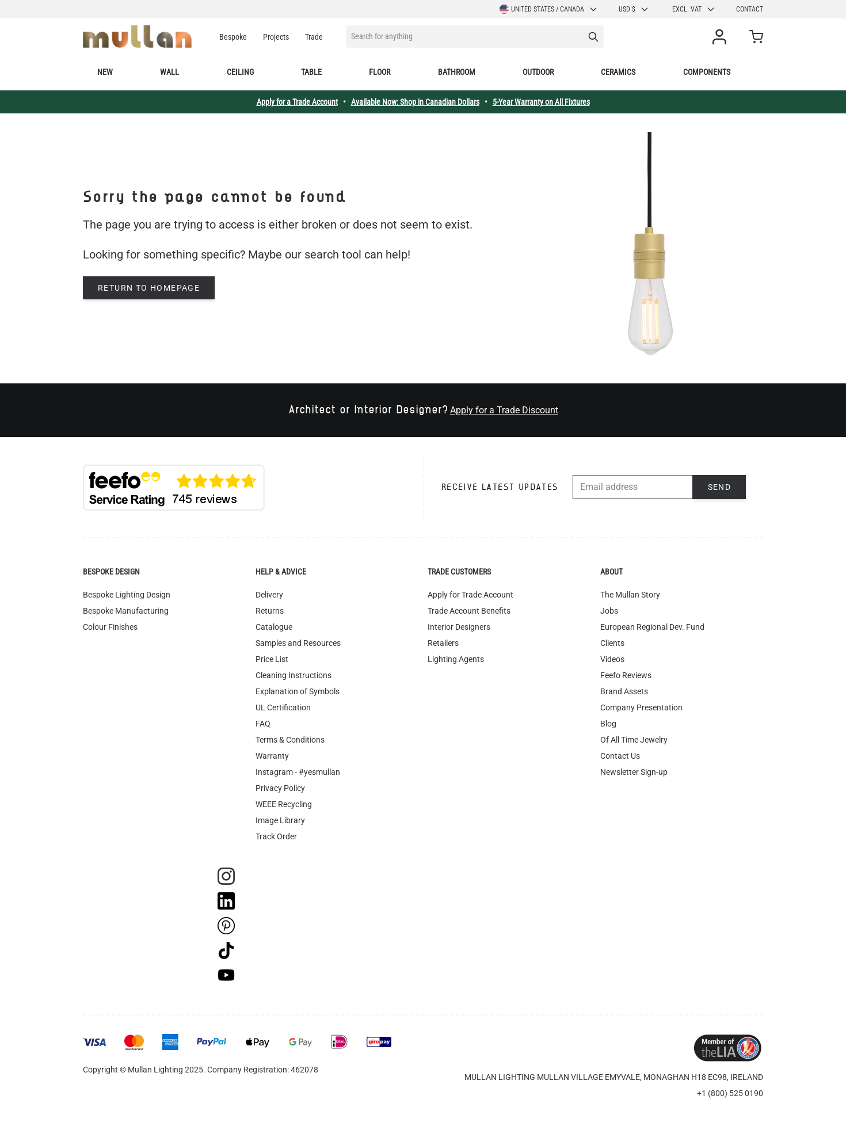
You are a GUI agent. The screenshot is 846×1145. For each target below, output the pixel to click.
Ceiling (240, 72)
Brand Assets (624, 691)
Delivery (269, 594)
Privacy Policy (280, 788)
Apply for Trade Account (470, 594)
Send (719, 487)
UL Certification (283, 707)
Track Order (276, 836)
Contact (749, 9)
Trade (314, 36)
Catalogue (274, 627)
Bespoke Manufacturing (126, 610)
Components (706, 72)
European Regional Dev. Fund (652, 627)
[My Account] (721, 37)
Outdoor (538, 72)
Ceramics (618, 72)
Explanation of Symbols (298, 691)
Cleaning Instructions (293, 675)
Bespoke (233, 36)
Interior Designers (459, 627)
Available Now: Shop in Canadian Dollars (415, 101)
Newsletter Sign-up (634, 772)
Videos (612, 659)
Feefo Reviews (625, 675)
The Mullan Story (630, 594)
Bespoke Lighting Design (126, 594)
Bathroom (456, 72)
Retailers (443, 643)
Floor (379, 72)
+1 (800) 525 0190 (730, 1093)
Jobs (609, 610)
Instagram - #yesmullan (298, 772)
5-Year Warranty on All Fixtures (541, 101)
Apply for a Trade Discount (504, 410)
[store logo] (137, 36)
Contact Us (620, 755)
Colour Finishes (110, 627)
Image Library (280, 820)
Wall (169, 72)
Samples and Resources (298, 643)
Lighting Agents (456, 659)
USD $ (634, 9)
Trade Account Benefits (469, 610)
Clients (612, 643)
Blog (608, 723)
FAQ (263, 723)
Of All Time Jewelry (634, 739)
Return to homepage (149, 287)
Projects (276, 36)
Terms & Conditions (290, 739)
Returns (270, 610)
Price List (272, 659)
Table (311, 72)
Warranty (272, 755)
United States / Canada (549, 9)
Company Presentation (641, 707)
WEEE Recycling (284, 804)
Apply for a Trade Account (297, 101)
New (105, 72)
